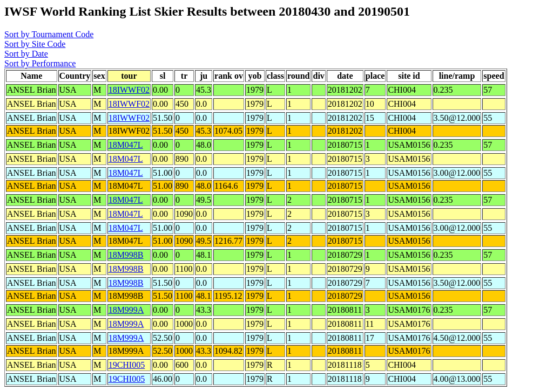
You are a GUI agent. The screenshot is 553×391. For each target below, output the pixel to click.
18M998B (126, 254)
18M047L (126, 144)
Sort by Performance (40, 63)
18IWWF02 (129, 89)
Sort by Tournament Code (48, 34)
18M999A (126, 309)
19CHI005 (127, 364)
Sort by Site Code (34, 44)
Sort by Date (26, 53)
